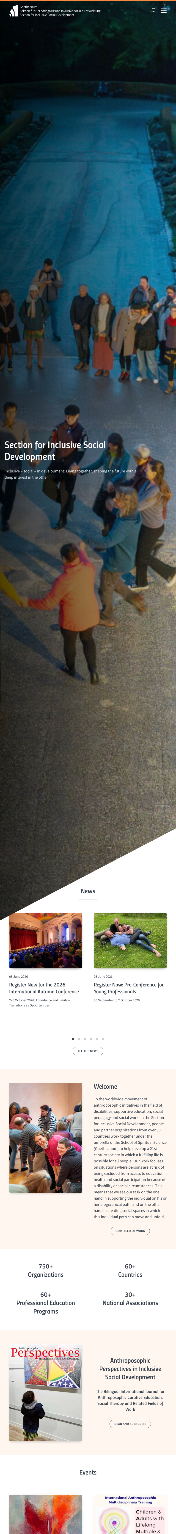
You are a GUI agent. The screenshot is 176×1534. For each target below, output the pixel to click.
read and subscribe (130, 1424)
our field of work (130, 1231)
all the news (88, 1051)
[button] (73, 1039)
